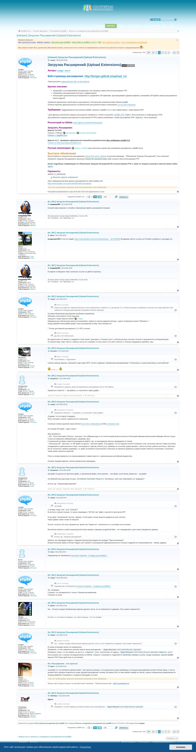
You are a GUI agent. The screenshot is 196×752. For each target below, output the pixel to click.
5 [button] (168, 52)
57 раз (32, 566)
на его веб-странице (126, 105)
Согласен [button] (180, 747)
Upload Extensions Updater (95, 156)
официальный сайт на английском (75, 81)
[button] (148, 52)
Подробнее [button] (85, 747)
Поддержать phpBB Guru (76, 197)
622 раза (33, 568)
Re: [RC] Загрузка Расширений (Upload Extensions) (73, 201)
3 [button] (162, 52)
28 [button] (174, 52)
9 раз (32, 394)
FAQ (164, 26)
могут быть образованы (91, 424)
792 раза (33, 77)
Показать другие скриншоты (66, 177)
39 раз (32, 76)
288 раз (33, 225)
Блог (172, 26)
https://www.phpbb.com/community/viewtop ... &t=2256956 (97, 239)
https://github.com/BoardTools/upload (87, 123)
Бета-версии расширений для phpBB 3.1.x (51, 723)
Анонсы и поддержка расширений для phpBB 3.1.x (95, 723)
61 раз (32, 366)
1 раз (32, 686)
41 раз (32, 393)
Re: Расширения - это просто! (63, 663)
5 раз (32, 256)
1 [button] (156, 52)
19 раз (32, 625)
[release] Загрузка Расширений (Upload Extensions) (49, 35)
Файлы (121, 26)
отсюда (80, 319)
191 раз (32, 715)
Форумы (111, 26)
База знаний (135, 26)
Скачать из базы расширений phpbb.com (64, 143)
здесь (50, 166)
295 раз (32, 224)
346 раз (33, 717)
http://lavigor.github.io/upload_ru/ (106, 76)
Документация (152, 26)
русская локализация (87, 133)
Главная (99, 26)
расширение (70, 133)
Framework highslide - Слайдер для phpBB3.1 (88, 555)
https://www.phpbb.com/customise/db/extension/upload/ (69, 183)
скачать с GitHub (81, 148)
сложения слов (113, 424)
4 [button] (165, 52)
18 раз (32, 623)
